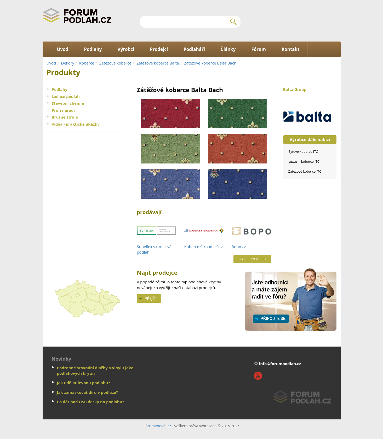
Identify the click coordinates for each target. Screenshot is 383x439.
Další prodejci (252, 258)
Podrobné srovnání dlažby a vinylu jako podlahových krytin (95, 370)
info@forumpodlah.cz (280, 363)
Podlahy (59, 89)
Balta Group (310, 106)
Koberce (86, 63)
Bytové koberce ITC (303, 151)
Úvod (51, 63)
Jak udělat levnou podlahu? (83, 382)
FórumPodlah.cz (157, 425)
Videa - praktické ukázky (76, 124)
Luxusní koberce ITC (303, 161)
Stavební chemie (68, 103)
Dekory (67, 63)
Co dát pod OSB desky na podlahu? (90, 401)
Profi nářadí (63, 110)
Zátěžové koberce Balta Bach (210, 63)
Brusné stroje (65, 117)
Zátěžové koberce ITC (304, 171)
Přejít (150, 298)
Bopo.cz (239, 246)
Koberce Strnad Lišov (203, 246)
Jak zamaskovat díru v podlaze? (87, 392)
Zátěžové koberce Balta (157, 63)
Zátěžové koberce (115, 63)
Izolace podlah (66, 96)
